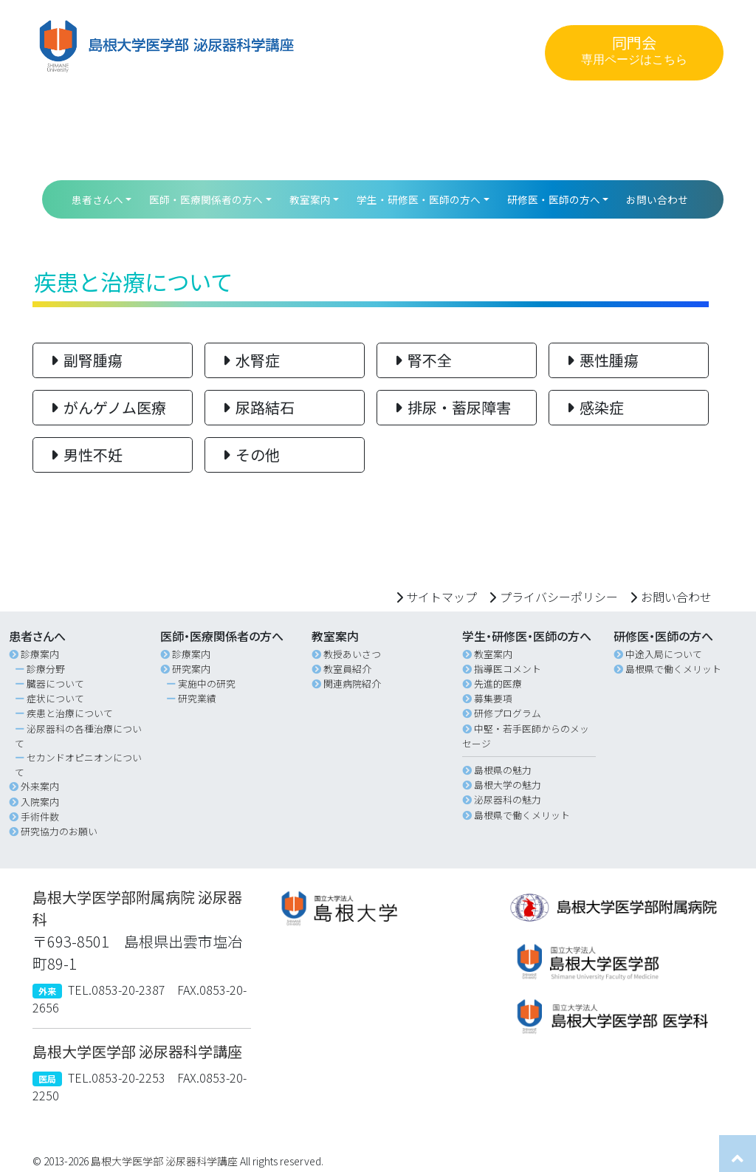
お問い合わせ (657, 199)
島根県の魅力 (503, 770)
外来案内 (40, 786)
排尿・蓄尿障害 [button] (450, 407)
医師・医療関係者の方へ (206, 199)
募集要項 (493, 698)
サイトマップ (441, 597)
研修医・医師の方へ (553, 199)
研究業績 (197, 698)
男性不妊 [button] (84, 454)
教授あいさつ (352, 654)
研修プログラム (507, 713)
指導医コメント (507, 669)
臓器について (55, 683)
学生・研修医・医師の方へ (419, 199)
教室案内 (310, 199)
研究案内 (191, 669)
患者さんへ (97, 199)
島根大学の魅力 (507, 785)
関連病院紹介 (352, 683)
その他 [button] (248, 454)
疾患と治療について (70, 713)
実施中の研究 (207, 683)
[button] (378, 908)
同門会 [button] (634, 50)
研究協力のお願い (59, 831)
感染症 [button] (592, 407)
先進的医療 (498, 683)
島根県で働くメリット (522, 815)
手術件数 (40, 816)
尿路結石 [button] (256, 407)
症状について (55, 698)
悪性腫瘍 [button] (600, 360)
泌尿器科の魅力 (507, 799)
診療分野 (46, 669)
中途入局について (663, 654)
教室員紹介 (347, 669)
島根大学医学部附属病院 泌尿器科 (137, 908)
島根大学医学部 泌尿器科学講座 (137, 1051)
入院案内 (40, 802)
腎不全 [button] (420, 360)
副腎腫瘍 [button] (84, 360)
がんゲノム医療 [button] (105, 407)
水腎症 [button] (248, 360)
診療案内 (40, 654)
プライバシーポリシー (559, 597)
